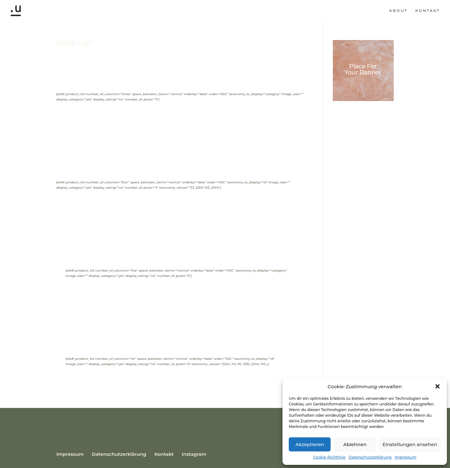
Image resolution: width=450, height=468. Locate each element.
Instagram (194, 454)
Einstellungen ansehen (409, 444)
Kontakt (427, 10)
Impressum (406, 457)
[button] (437, 386)
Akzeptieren (309, 444)
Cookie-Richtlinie (329, 457)
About (398, 10)
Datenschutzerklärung (370, 457)
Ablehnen (354, 444)
